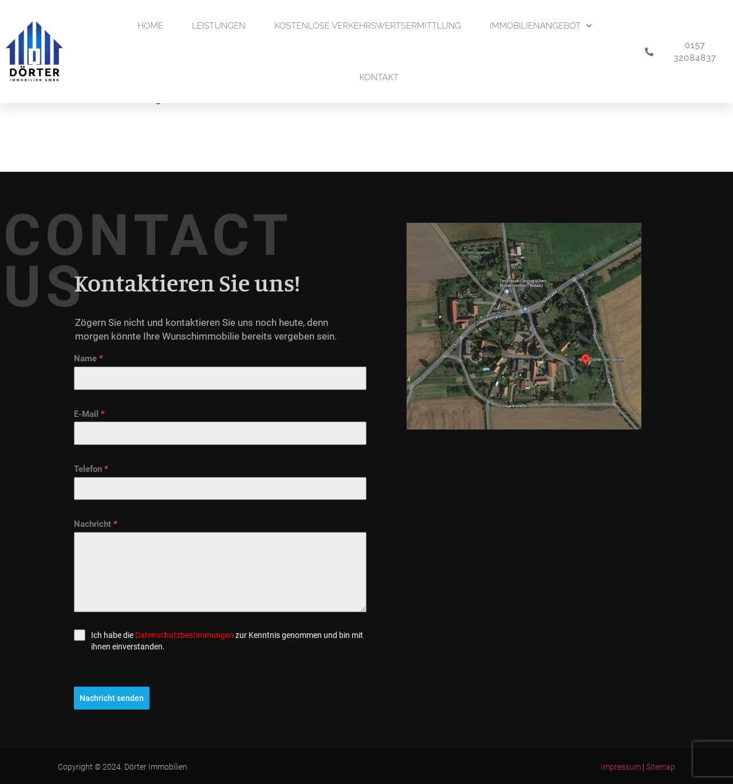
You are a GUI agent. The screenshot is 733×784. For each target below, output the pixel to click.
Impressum (621, 766)
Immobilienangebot (541, 26)
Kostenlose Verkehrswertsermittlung (367, 26)
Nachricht (95, 524)
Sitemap (660, 766)
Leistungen (219, 26)
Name (88, 358)
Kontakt (379, 77)
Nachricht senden (112, 698)
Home (150, 26)
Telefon (91, 469)
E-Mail (89, 414)
